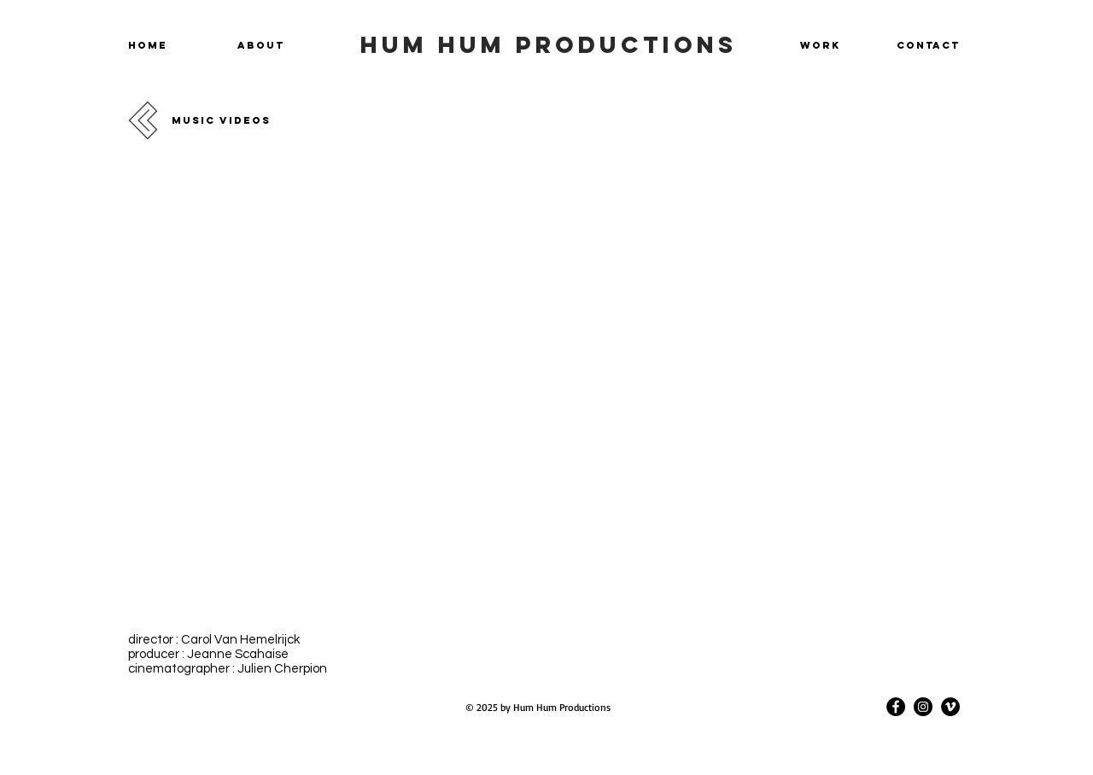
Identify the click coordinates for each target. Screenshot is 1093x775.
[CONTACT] (923, 45)
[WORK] (817, 45)
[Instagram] (923, 706)
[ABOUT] (263, 45)
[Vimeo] (950, 706)
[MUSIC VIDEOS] (231, 120)
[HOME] (150, 45)
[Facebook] (895, 706)
